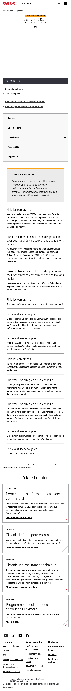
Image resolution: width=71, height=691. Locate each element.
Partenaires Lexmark (11, 671)
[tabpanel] (35, 313)
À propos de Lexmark (11, 646)
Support (13, 156)
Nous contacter (33, 642)
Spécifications (14, 128)
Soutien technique (33, 654)
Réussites (52, 654)
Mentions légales (11, 684)
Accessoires (13, 147)
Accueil (33, 3)
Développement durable (13, 659)
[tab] (35, 118)
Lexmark (7, 642)
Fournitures (13, 137)
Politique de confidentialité (33, 684)
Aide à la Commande (34, 670)
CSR (4, 655)
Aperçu (11, 118)
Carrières (6, 650)
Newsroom (52, 650)
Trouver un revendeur (34, 666)
